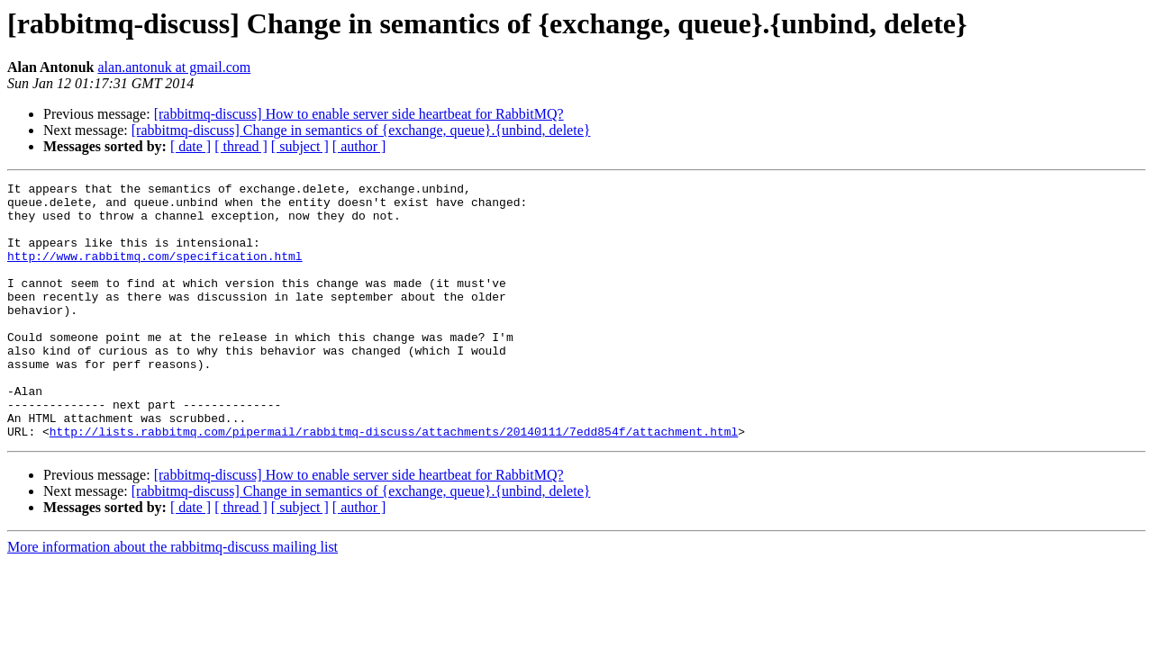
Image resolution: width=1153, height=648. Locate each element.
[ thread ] (241, 146)
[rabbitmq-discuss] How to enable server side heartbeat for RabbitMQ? (359, 114)
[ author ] (359, 146)
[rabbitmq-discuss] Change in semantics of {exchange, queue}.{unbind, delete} (361, 130)
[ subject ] (300, 146)
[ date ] (190, 146)
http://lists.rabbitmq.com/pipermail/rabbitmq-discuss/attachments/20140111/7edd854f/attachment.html (394, 482)
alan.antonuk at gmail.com (174, 67)
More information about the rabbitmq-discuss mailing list (172, 598)
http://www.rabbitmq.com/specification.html (155, 272)
